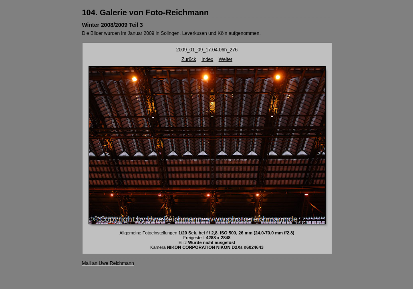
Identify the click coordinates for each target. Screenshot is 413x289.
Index (207, 59)
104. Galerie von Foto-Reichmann (145, 12)
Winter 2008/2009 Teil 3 (112, 25)
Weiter (225, 59)
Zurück (188, 59)
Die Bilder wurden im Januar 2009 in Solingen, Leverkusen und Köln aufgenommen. (171, 33)
